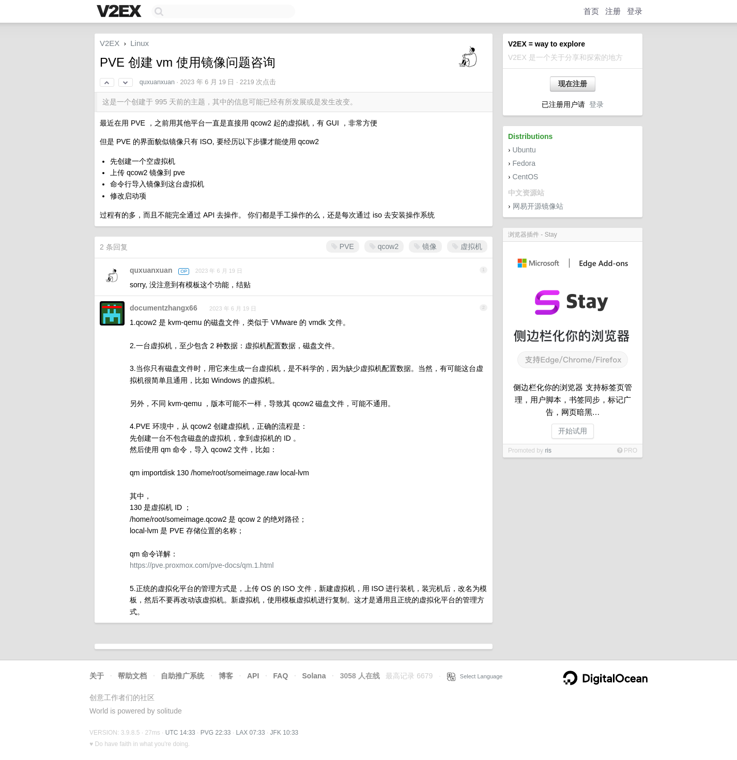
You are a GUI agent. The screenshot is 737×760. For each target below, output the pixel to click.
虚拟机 (467, 246)
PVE (342, 246)
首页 (591, 11)
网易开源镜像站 (538, 206)
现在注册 (572, 84)
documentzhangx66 (163, 308)
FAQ (280, 676)
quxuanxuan (157, 82)
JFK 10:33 (284, 732)
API (253, 676)
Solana (314, 676)
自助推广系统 (182, 676)
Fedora (524, 163)
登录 (634, 11)
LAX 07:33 (250, 732)
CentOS (526, 177)
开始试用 (572, 431)
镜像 (425, 246)
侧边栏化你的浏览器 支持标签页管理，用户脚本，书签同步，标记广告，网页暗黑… (572, 399)
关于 (96, 676)
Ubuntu (524, 150)
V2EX (109, 43)
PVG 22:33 (216, 732)
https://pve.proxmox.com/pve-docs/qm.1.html (202, 565)
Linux (139, 43)
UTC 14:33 (180, 732)
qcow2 (384, 246)
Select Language (475, 676)
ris (548, 450)
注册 (613, 11)
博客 (226, 676)
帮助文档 (132, 676)
